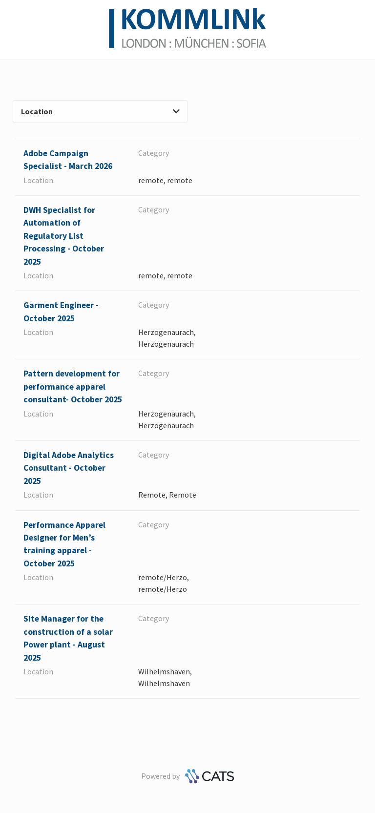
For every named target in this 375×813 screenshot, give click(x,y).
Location (100, 111)
